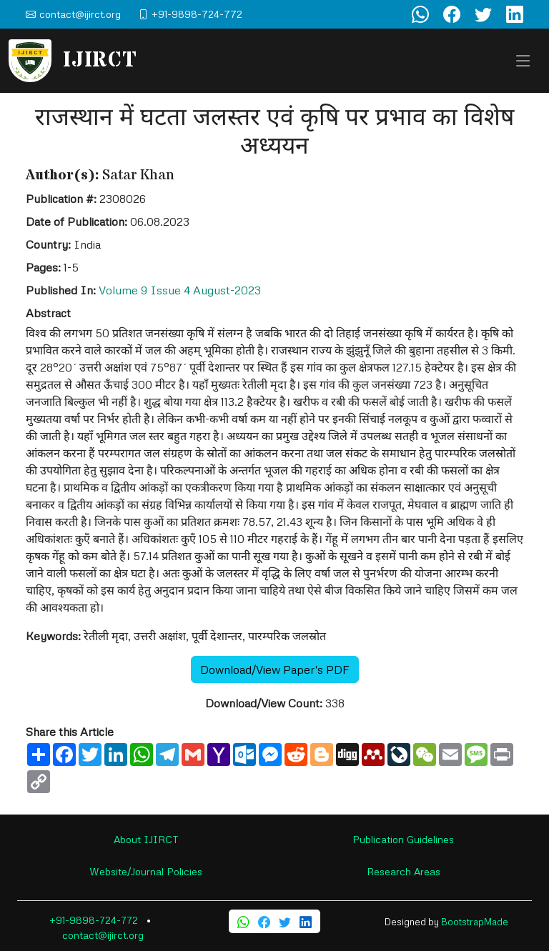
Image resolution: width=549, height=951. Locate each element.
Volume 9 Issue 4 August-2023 (180, 290)
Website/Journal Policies (145, 871)
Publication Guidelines (403, 839)
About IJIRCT (146, 839)
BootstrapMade (474, 921)
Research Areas (403, 871)
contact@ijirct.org (103, 935)
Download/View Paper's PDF (275, 669)
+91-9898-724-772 (93, 920)
